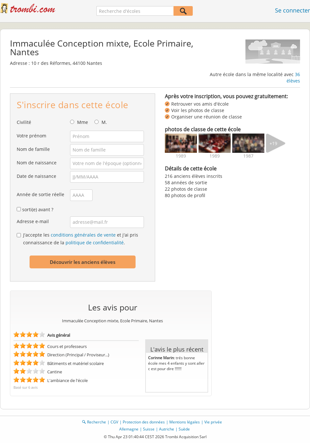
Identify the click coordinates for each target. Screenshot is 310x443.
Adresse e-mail (33, 221)
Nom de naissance (37, 163)
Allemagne (128, 429)
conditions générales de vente (83, 235)
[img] (181, 143)
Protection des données (144, 422)
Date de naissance (36, 176)
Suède (184, 429)
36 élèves (293, 77)
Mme (82, 122)
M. (104, 122)
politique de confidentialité (95, 242)
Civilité (24, 122)
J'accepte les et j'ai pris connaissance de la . (80, 239)
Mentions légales (184, 422)
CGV (114, 422)
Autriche (166, 429)
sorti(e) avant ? (37, 209)
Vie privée (213, 422)
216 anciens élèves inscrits (193, 176)
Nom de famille (33, 149)
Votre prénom (31, 136)
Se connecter (292, 10)
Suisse (149, 429)
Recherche (96, 422)
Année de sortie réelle (40, 194)
